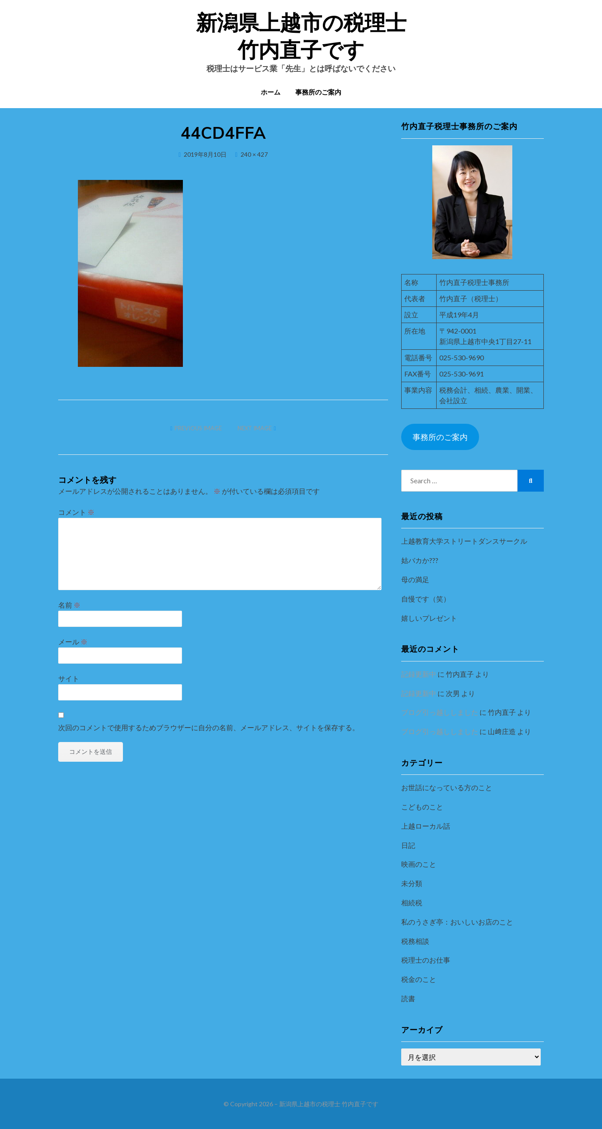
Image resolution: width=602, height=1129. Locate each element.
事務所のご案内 (318, 92)
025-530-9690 (461, 357)
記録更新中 (418, 674)
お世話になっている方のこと (446, 787)
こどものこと (422, 806)
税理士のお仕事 (425, 960)
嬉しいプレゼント (429, 618)
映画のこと (418, 864)
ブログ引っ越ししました (439, 712)
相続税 (411, 902)
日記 (408, 845)
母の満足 (415, 579)
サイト (68, 678)
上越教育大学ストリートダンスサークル (464, 541)
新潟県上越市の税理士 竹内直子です (328, 1104)
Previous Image (198, 428)
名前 (69, 605)
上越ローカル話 (425, 826)
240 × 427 (254, 154)
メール (73, 641)
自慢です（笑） (425, 598)
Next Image (255, 428)
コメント (76, 512)
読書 (408, 998)
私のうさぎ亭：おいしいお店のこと (457, 922)
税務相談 (415, 941)
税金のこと (418, 979)
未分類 (411, 883)
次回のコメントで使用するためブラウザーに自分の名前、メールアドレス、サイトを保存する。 (208, 727)
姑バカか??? (419, 560)
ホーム (270, 92)
